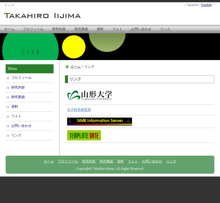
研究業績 (81, 29)
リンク (165, 29)
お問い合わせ (141, 29)
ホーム (9, 29)
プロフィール (33, 29)
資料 (100, 29)
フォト (117, 29)
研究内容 (59, 29)
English (206, 5)
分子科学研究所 (79, 110)
